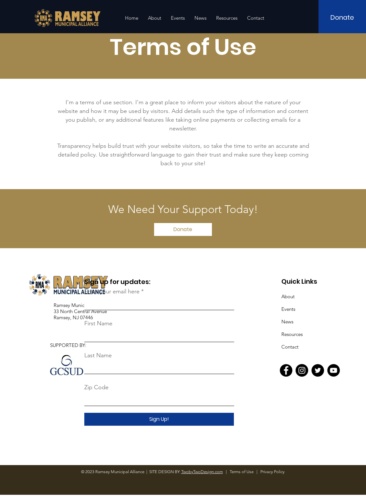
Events (288, 309)
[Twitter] (317, 370)
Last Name (98, 355)
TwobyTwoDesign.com (202, 471)
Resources (292, 334)
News (287, 322)
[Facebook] (286, 370)
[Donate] (342, 17)
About (288, 296)
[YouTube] (333, 370)
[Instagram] (302, 370)
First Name (98, 323)
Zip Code (96, 387)
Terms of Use (242, 471)
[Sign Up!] (159, 419)
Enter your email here (112, 291)
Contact (289, 347)
